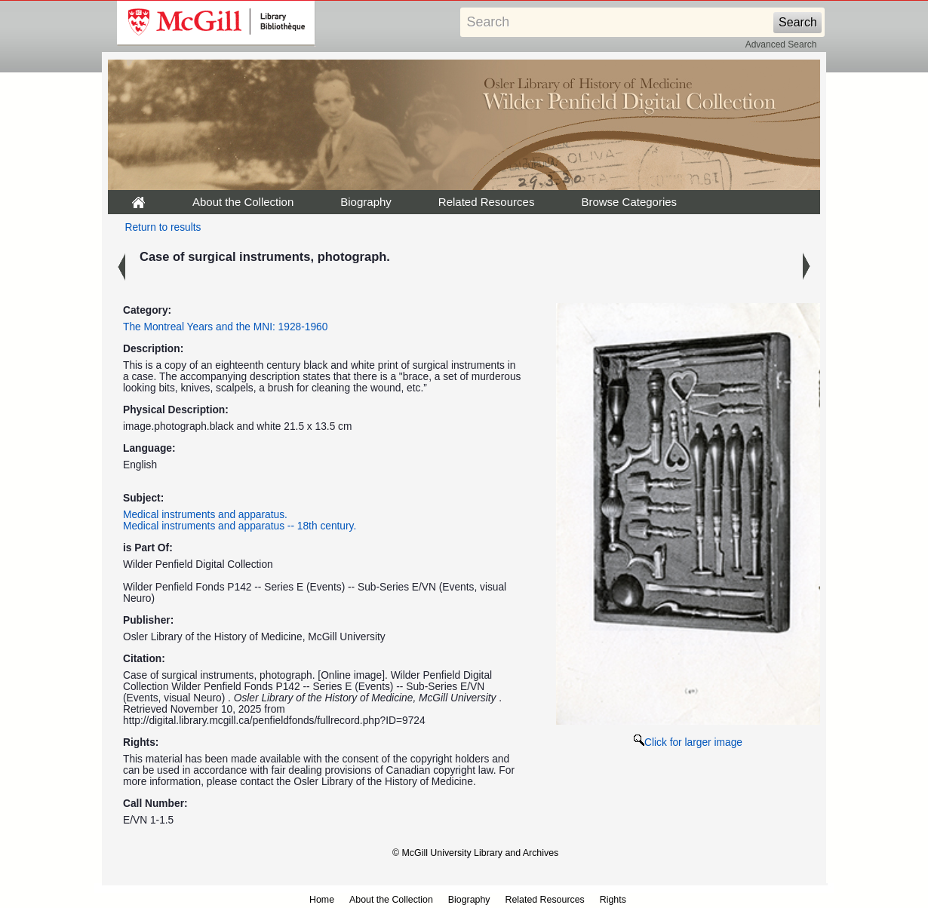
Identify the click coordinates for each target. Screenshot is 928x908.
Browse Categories (629, 201)
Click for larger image (688, 742)
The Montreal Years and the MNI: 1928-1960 (225, 327)
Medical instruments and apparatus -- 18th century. (239, 526)
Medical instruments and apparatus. (205, 514)
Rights (613, 899)
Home (321, 899)
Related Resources (486, 201)
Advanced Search (781, 44)
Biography (366, 201)
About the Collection (242, 201)
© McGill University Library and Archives (475, 853)
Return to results (163, 227)
